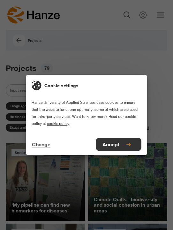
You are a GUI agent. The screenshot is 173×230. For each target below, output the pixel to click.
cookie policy (58, 123)
